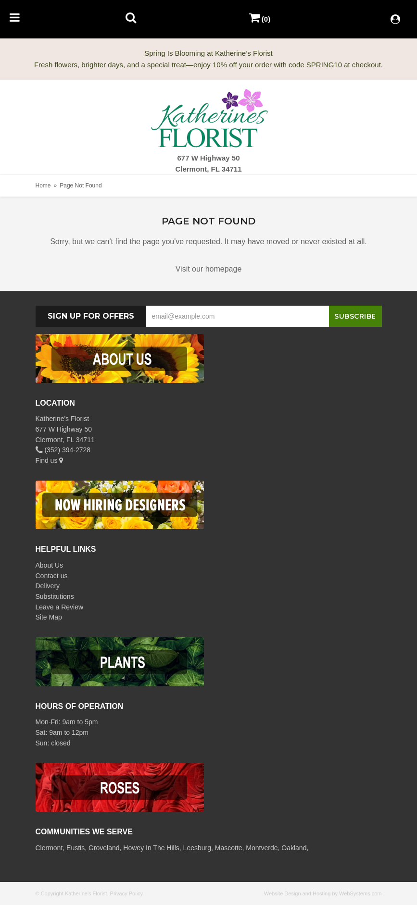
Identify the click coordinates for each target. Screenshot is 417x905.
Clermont (49, 848)
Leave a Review (60, 607)
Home (43, 185)
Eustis (75, 848)
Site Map (49, 617)
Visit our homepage (209, 269)
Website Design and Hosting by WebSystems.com (323, 893)
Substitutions (55, 596)
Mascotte (228, 848)
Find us (49, 460)
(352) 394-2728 (63, 450)
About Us (49, 565)
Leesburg (197, 848)
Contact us (52, 576)
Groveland (104, 848)
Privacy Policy (126, 893)
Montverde (262, 848)
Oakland (293, 848)
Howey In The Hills (151, 848)
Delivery (48, 586)
